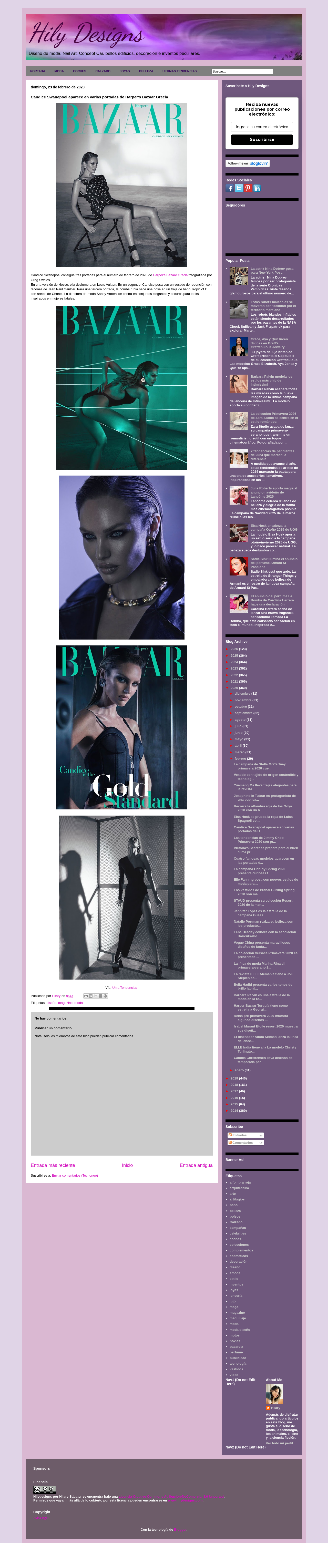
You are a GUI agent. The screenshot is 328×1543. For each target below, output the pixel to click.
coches (235, 1239)
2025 (235, 655)
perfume (236, 1352)
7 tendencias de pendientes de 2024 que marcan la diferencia (272, 455)
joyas (234, 1290)
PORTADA (37, 71)
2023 (235, 668)
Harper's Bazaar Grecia (171, 275)
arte (233, 1194)
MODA (59, 71)
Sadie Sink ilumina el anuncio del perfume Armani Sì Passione (274, 563)
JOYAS (125, 71)
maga (234, 1307)
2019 (235, 1078)
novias (235, 1341)
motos (235, 1335)
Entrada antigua (196, 1165)
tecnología (238, 1363)
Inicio (127, 1165)
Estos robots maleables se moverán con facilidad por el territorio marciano (273, 306)
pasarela (236, 1347)
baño (234, 1205)
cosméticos (239, 1256)
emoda (235, 1273)
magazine (65, 1003)
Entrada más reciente (53, 1165)
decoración (238, 1261)
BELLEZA (146, 71)
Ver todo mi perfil (279, 1443)
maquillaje (238, 1318)
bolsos (235, 1216)
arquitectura (239, 1188)
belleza (235, 1211)
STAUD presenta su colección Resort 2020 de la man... (263, 903)
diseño (51, 1003)
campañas (238, 1228)
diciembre (243, 693)
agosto (241, 720)
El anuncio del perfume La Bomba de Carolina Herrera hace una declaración (272, 600)
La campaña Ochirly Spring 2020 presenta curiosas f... (259, 871)
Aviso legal (40, 1518)
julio (238, 726)
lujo (232, 1301)
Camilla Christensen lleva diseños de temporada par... (263, 1060)
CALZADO (102, 71)
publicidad (238, 1358)
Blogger (180, 1529)
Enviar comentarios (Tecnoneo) (75, 1175)
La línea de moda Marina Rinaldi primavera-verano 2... (259, 966)
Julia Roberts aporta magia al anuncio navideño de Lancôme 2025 (274, 492)
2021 (235, 681)
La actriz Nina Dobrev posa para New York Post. (272, 271)
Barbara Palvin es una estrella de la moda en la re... (262, 997)
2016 (235, 1098)
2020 (235, 688)
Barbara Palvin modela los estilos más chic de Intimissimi (271, 380)
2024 (235, 662)
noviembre (243, 700)
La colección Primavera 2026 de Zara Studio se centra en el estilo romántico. (274, 418)
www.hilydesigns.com (185, 1500)
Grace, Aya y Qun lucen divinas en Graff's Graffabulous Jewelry (269, 343)
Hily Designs (85, 32)
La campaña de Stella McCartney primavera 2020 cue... (259, 766)
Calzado (236, 1222)
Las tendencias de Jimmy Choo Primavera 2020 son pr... (258, 840)
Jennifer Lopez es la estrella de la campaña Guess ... (260, 913)
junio (239, 733)
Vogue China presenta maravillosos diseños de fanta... (262, 945)
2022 (235, 675)
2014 (235, 1111)
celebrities (238, 1233)
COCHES (79, 71)
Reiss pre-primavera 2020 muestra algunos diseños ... (261, 1018)
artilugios (237, 1199)
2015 (235, 1104)
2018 (235, 1085)
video (234, 1375)
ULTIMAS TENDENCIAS (179, 71)
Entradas (238, 1135)
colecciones (239, 1245)
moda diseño (240, 1330)
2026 (235, 649)
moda (79, 1003)
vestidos (236, 1369)
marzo (240, 752)
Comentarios (241, 1143)
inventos (236, 1284)
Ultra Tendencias (125, 988)
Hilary (275, 1408)
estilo (234, 1279)
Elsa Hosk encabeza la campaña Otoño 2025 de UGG (274, 528)
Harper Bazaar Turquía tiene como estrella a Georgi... (261, 1008)
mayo (239, 739)
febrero (241, 758)
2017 (235, 1091)
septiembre (244, 713)
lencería (236, 1296)
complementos (241, 1250)
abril (239, 745)
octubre (241, 706)
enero (240, 1070)
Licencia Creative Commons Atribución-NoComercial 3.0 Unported (171, 1496)
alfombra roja (240, 1182)
